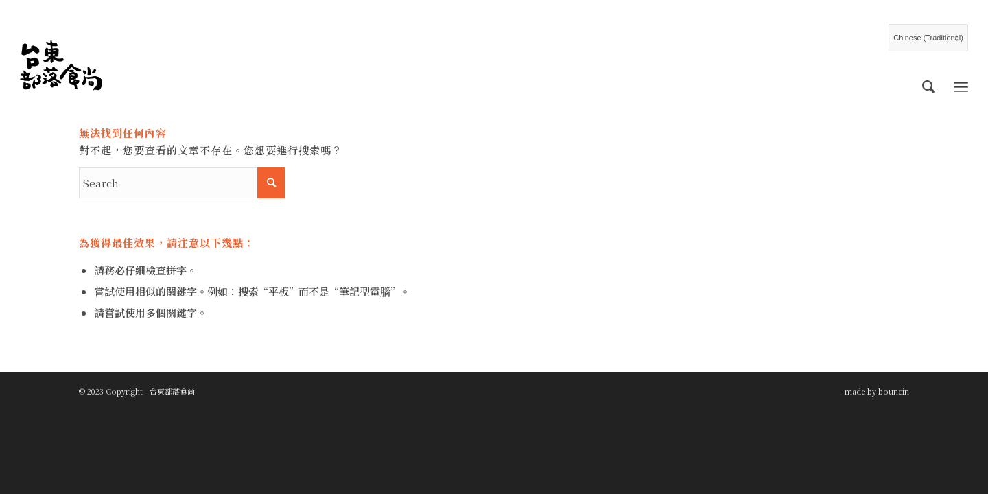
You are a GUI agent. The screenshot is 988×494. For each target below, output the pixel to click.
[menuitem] (928, 86)
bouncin (893, 391)
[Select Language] (928, 37)
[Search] (928, 86)
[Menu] (961, 85)
